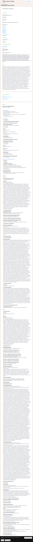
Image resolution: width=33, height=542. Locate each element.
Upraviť (2, 540)
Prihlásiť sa (29, 1)
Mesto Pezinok (4, 99)
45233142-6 (4, 31)
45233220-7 (4, 32)
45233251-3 (4, 33)
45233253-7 (4, 29)
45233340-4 (4, 30)
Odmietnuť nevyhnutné (28, 537)
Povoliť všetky (8, 540)
